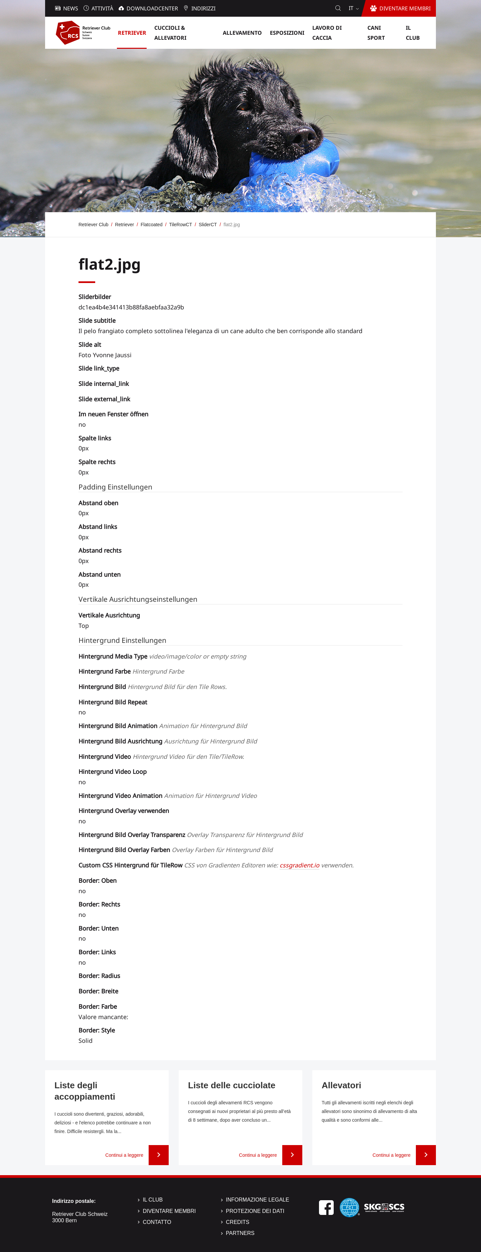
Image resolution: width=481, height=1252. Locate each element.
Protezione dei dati (255, 1211)
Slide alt (89, 344)
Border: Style (96, 1030)
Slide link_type (98, 368)
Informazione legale (257, 1200)
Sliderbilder (94, 297)
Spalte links (94, 438)
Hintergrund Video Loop (112, 772)
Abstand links (97, 527)
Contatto (157, 1222)
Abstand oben (98, 503)
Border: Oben (97, 880)
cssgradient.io (299, 865)
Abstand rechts (100, 550)
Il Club (153, 1200)
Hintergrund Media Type (162, 656)
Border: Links (97, 952)
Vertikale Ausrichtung (109, 615)
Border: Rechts (99, 904)
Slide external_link (104, 399)
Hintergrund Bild (152, 687)
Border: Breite (98, 991)
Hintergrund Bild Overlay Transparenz (190, 835)
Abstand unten (99, 574)
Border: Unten (98, 928)
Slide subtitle (97, 320)
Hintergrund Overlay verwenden (123, 811)
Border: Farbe (97, 1006)
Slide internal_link (103, 384)
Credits (237, 1222)
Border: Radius (99, 976)
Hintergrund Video (161, 756)
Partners (240, 1233)
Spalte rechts (97, 462)
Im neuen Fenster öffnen (113, 414)
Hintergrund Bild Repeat (112, 702)
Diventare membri (169, 1211)
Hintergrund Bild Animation (162, 726)
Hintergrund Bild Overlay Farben (175, 850)
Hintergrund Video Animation (167, 796)
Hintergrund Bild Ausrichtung (167, 741)
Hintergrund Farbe (131, 671)
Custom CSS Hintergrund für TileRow (216, 865)
